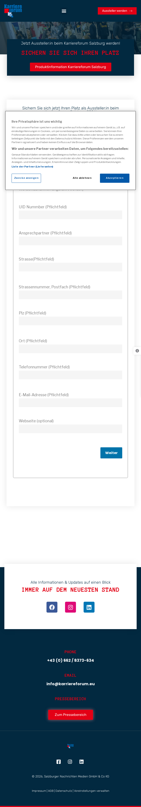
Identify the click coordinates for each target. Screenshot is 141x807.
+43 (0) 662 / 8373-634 (70, 660)
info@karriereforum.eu (70, 684)
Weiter (111, 452)
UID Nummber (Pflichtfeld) (43, 207)
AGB (50, 790)
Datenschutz (63, 790)
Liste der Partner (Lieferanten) (32, 166)
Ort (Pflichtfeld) (33, 341)
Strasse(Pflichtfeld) (36, 259)
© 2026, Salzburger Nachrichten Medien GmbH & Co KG (70, 776)
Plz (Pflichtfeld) (32, 313)
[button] (63, 11)
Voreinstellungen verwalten (91, 790)
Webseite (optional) (36, 421)
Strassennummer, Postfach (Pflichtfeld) (54, 287)
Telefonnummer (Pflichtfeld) (44, 367)
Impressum (39, 790)
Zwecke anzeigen (26, 178)
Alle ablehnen (82, 178)
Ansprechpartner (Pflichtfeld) (45, 233)
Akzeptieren (114, 178)
